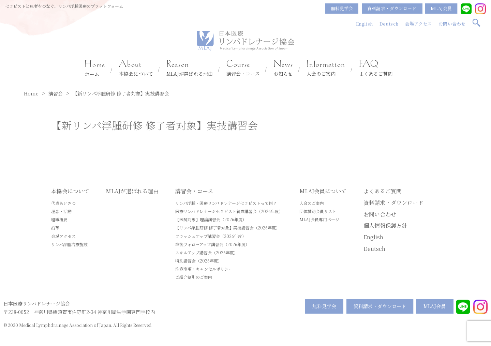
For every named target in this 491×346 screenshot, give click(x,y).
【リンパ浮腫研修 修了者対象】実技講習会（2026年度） (227, 227)
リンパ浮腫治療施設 (69, 244)
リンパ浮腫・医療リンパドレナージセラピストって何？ (226, 203)
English (364, 23)
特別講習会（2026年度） (198, 261)
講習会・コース (243, 68)
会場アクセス (418, 23)
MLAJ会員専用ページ (319, 219)
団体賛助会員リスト (317, 211)
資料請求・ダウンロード (391, 8)
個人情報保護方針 (385, 225)
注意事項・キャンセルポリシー (204, 269)
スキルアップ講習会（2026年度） (206, 252)
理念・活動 (61, 211)
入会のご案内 (326, 68)
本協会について (136, 68)
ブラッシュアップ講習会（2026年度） (210, 236)
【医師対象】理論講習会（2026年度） (211, 219)
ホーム (95, 68)
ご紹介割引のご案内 (193, 277)
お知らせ (283, 68)
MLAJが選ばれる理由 (189, 68)
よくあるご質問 (376, 68)
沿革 (55, 227)
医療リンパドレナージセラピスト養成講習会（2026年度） (229, 211)
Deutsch (389, 23)
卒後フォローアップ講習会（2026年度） (212, 244)
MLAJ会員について (323, 191)
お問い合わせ (451, 23)
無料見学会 (342, 8)
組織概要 (59, 219)
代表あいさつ (63, 203)
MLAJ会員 (441, 8)
